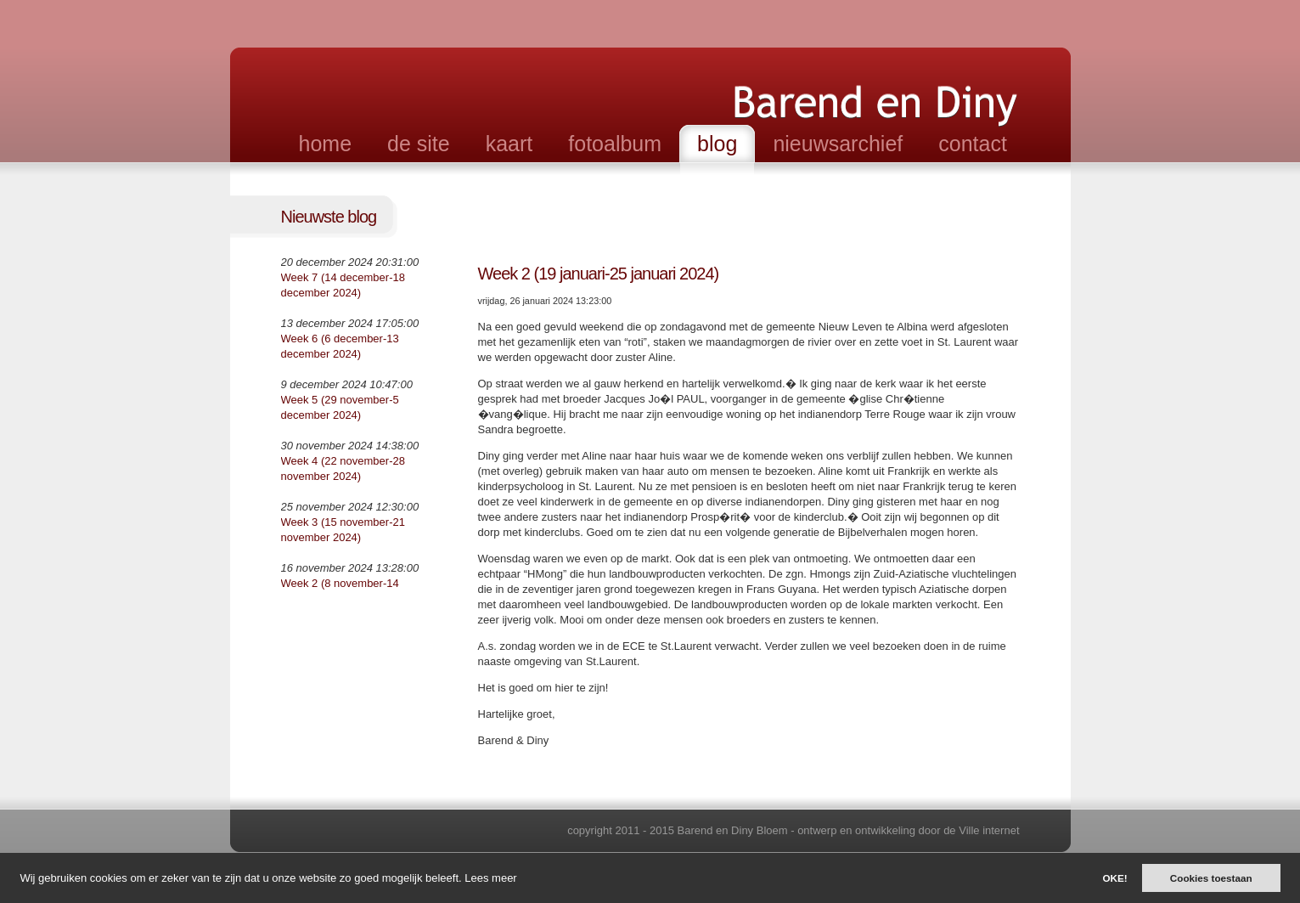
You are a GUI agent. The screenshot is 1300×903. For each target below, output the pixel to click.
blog (717, 143)
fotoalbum (614, 143)
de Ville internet (981, 830)
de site (418, 143)
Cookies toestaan (1211, 877)
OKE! (1114, 877)
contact (972, 143)
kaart (509, 143)
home (325, 143)
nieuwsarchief (838, 143)
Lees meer (490, 878)
